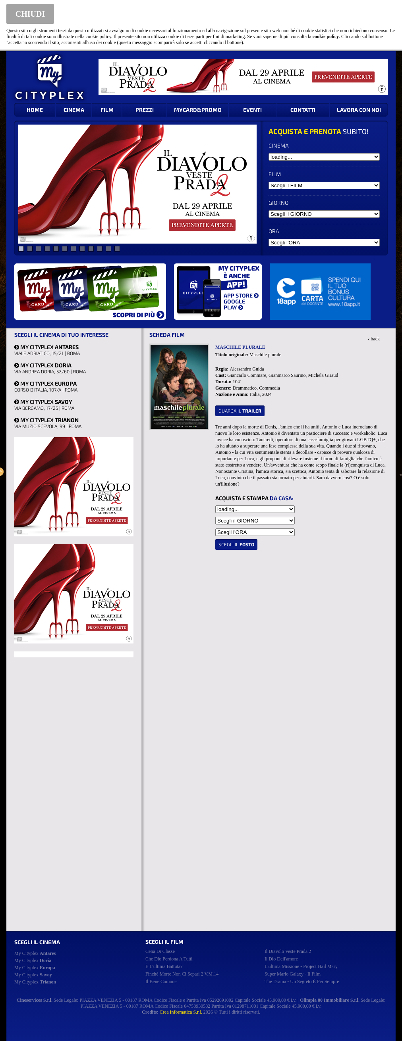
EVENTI (252, 109)
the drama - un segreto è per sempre (302, 981)
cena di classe (160, 951)
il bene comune (161, 981)
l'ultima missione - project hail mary (301, 966)
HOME (35, 109)
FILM (107, 109)
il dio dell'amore (281, 959)
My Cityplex (35, 953)
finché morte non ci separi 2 (181, 974)
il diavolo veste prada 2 (288, 951)
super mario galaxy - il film (293, 974)
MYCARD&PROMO (198, 109)
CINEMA (74, 109)
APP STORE (241, 295)
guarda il (239, 410)
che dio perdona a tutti (169, 959)
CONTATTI (302, 109)
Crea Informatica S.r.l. (181, 1012)
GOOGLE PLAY (234, 304)
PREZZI (144, 109)
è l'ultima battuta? (163, 966)
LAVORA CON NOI (359, 109)
